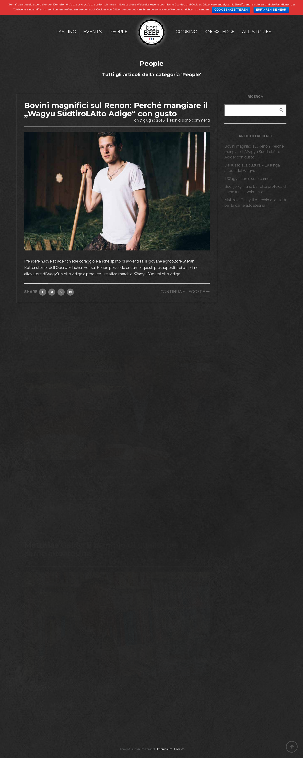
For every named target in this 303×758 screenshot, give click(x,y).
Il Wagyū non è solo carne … (248, 178)
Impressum (164, 749)
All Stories (257, 32)
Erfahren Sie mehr (271, 9)
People (118, 32)
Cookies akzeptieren (231, 9)
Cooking (186, 32)
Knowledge (220, 32)
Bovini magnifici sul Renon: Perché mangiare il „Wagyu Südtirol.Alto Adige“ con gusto (116, 109)
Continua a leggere (182, 291)
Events (92, 32)
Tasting (65, 32)
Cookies (179, 749)
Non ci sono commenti (190, 120)
